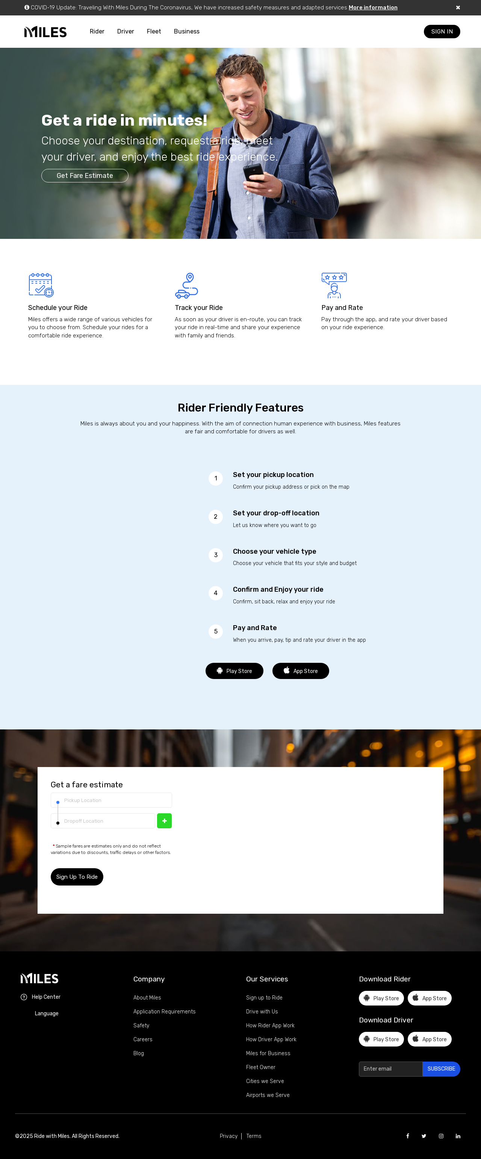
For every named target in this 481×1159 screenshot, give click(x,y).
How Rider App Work (270, 1025)
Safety (141, 1025)
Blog (138, 1053)
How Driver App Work (271, 1039)
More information (373, 7)
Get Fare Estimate (85, 176)
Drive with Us (262, 1012)
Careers (143, 1039)
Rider (97, 31)
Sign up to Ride (264, 998)
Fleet (154, 31)
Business (187, 31)
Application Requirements (164, 1012)
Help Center (46, 997)
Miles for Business (268, 1053)
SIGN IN (442, 31)
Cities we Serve (265, 1081)
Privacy (228, 1136)
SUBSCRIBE (441, 1069)
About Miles (147, 998)
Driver (125, 31)
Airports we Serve (268, 1095)
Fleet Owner (260, 1067)
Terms (254, 1136)
